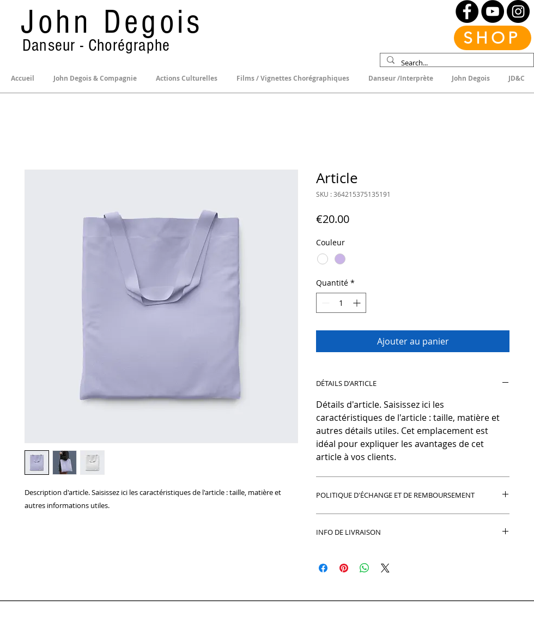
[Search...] (456, 62)
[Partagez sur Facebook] (323, 568)
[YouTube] (492, 11)
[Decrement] (324, 302)
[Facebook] (467, 11)
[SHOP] (492, 38)
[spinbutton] (341, 302)
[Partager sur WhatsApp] (364, 568)
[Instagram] (518, 11)
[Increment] (358, 302)
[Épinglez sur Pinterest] (343, 568)
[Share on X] (385, 568)
